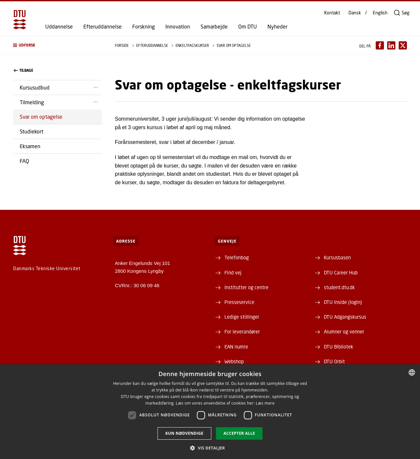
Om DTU (247, 26)
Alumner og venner (344, 331)
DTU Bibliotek (338, 346)
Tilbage (23, 70)
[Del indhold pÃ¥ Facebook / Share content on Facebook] (380, 45)
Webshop (234, 361)
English (380, 12)
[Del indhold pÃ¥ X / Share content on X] (403, 45)
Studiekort (31, 131)
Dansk (354, 12)
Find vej (233, 272)
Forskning (143, 26)
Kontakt (332, 12)
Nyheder (277, 26)
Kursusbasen (337, 257)
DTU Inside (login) (343, 302)
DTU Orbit (334, 361)
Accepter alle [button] (239, 433)
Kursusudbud (35, 87)
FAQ (24, 161)
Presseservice (239, 302)
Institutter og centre (246, 287)
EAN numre (236, 346)
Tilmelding (32, 102)
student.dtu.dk (339, 287)
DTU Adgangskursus (345, 317)
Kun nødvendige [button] (184, 433)
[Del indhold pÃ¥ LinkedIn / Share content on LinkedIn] (391, 45)
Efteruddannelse (102, 26)
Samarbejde (214, 26)
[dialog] (210, 411)
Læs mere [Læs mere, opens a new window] (265, 403)
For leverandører (242, 331)
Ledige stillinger (241, 317)
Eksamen (30, 146)
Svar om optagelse (41, 116)
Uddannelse (59, 26)
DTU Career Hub (341, 272)
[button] (57, 45)
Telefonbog (236, 257)
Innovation (177, 26)
